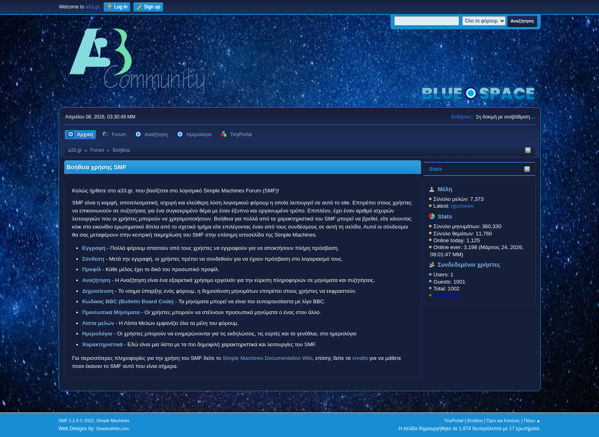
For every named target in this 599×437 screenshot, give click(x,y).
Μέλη (444, 189)
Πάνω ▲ (532, 420)
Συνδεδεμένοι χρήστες (468, 264)
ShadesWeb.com (112, 428)
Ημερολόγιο (97, 334)
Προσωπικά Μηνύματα (111, 312)
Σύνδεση (93, 259)
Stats (435, 169)
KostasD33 (446, 295)
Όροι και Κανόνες (503, 420)
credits (360, 358)
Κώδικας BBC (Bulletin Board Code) (128, 301)
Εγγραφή (94, 248)
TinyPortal (453, 420)
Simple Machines (112, 420)
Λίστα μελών (98, 323)
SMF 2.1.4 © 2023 (76, 420)
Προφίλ (91, 269)
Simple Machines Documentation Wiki (268, 358)
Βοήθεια (475, 420)
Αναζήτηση (96, 280)
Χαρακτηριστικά (102, 344)
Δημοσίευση (98, 291)
